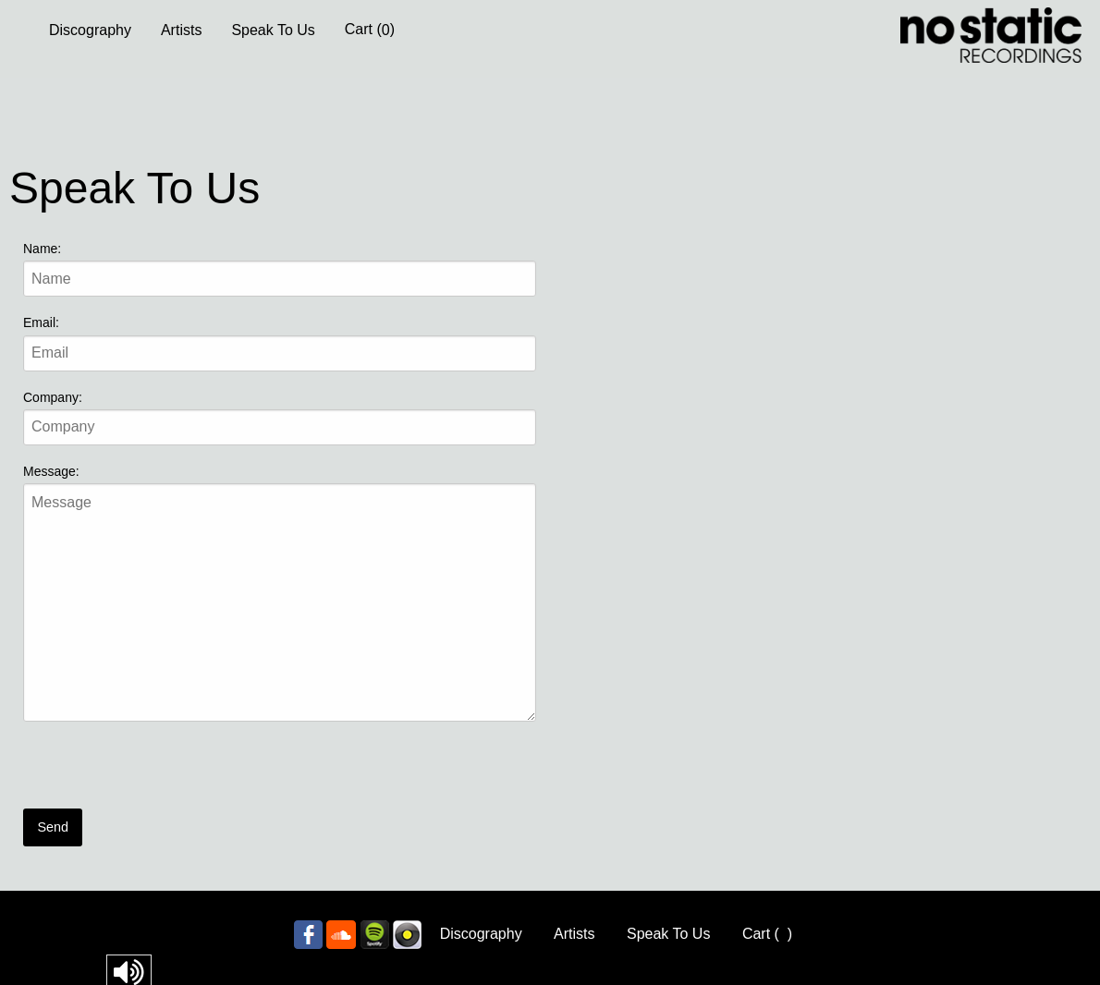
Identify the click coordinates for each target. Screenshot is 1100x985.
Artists (181, 30)
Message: (51, 471)
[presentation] (163, 772)
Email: (41, 322)
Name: (42, 248)
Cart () (370, 29)
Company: (52, 397)
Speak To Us (272, 30)
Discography (90, 30)
